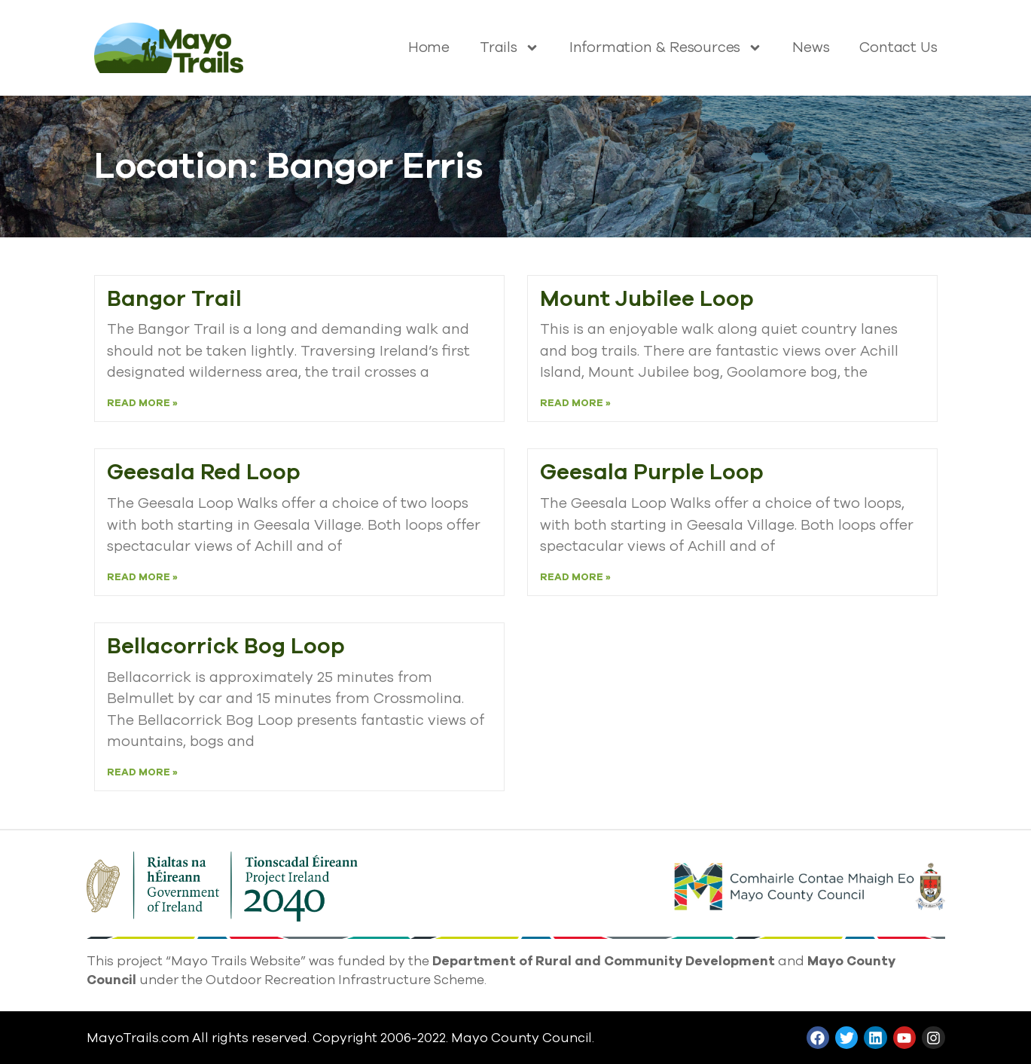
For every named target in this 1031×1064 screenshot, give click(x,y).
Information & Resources (665, 47)
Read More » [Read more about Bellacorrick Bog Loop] (142, 772)
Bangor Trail (174, 298)
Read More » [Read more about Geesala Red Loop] (142, 577)
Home (429, 47)
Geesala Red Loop (203, 472)
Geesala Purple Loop (652, 472)
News (810, 47)
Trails (509, 47)
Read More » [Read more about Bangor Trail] (142, 403)
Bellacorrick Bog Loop (226, 646)
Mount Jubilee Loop (647, 298)
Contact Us (898, 47)
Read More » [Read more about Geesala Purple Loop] (575, 577)
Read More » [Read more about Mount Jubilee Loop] (575, 403)
